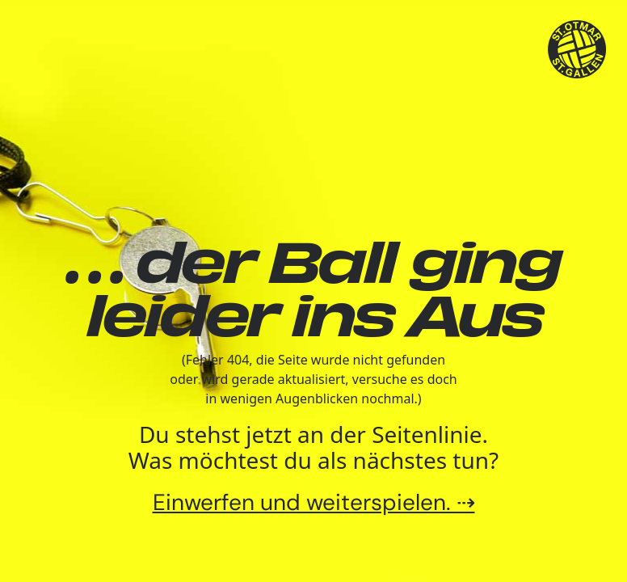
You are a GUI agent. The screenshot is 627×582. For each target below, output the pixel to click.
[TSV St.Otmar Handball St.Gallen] (577, 49)
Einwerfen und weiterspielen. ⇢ (314, 502)
